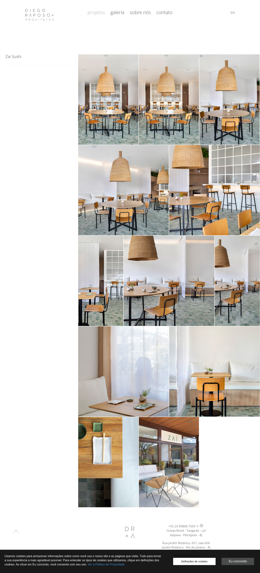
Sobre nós (140, 12)
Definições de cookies (194, 561)
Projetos (96, 12)
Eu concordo (238, 561)
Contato (164, 12)
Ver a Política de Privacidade (106, 564)
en (233, 12)
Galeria (117, 12)
